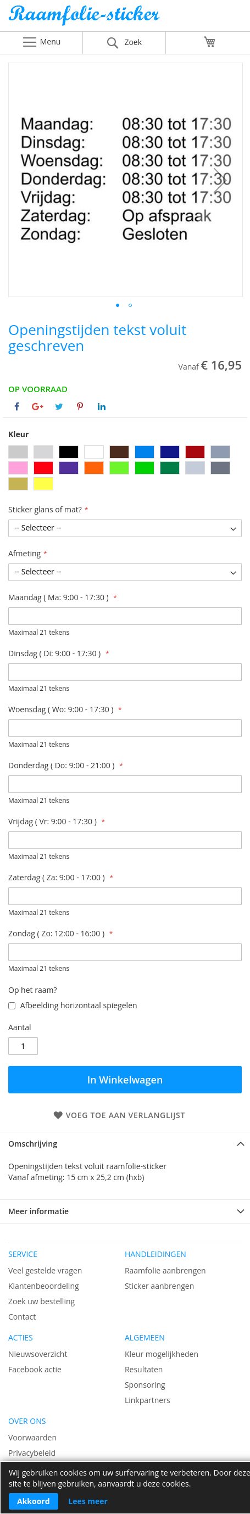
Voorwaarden (32, 1437)
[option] (18, 452)
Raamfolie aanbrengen (165, 1270)
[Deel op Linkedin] (101, 406)
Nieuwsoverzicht (37, 1354)
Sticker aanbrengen (159, 1286)
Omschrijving (32, 1143)
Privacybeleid (31, 1453)
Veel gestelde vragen (45, 1270)
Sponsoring (145, 1384)
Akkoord (33, 1501)
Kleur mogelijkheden (161, 1354)
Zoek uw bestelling (41, 1301)
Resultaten (144, 1369)
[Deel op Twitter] (59, 406)
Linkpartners (147, 1400)
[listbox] (125, 469)
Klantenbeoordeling (43, 1286)
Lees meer (88, 1501)
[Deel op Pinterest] (80, 406)
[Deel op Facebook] (16, 406)
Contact (22, 1316)
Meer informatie (38, 1211)
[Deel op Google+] (37, 406)
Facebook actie (35, 1369)
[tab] (125, 1143)
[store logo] (125, 18)
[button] (220, 180)
